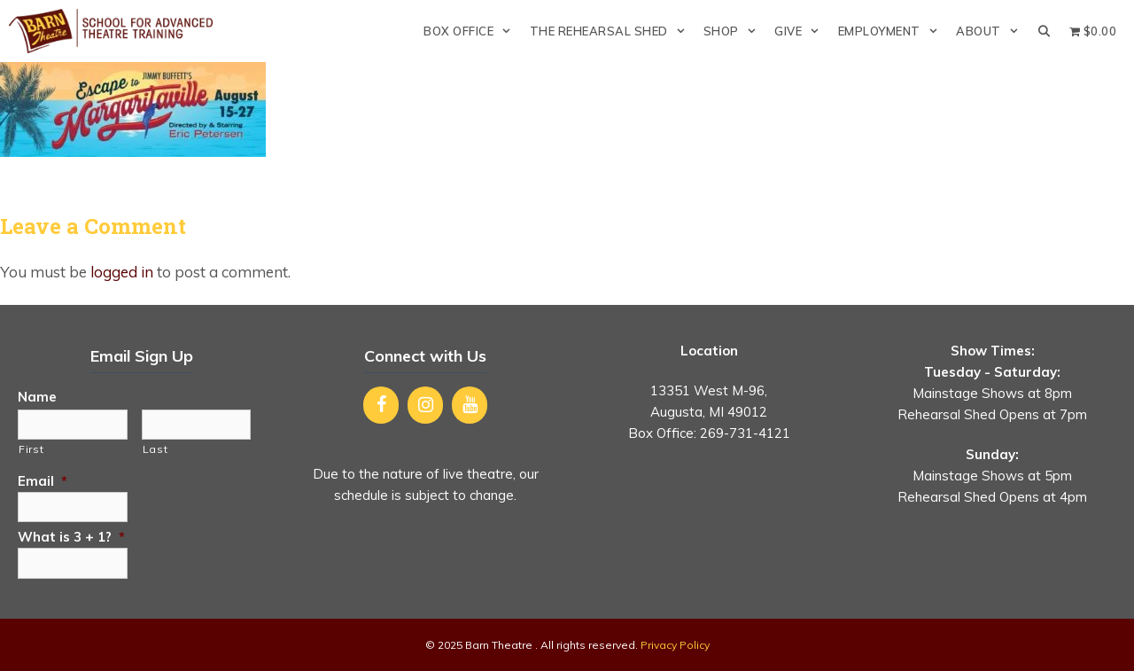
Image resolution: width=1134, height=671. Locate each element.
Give (801, 31)
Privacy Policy (675, 644)
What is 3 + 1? (71, 536)
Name (37, 396)
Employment (892, 31)
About (992, 31)
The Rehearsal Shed (612, 31)
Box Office (471, 31)
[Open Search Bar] (1044, 31)
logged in (121, 271)
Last (155, 449)
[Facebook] (381, 405)
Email (42, 480)
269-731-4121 (745, 433)
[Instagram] (425, 405)
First (31, 449)
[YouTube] (469, 405)
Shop (734, 31)
